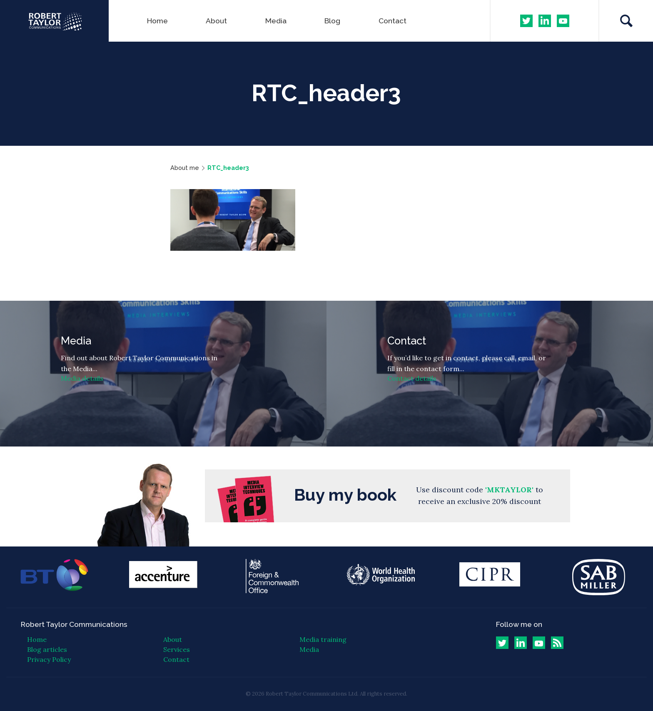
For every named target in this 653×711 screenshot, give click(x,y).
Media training (322, 639)
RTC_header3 (228, 167)
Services (176, 649)
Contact (392, 20)
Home (157, 20)
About (216, 20)
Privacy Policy (49, 659)
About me (184, 167)
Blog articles (47, 649)
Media (276, 20)
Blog (332, 20)
